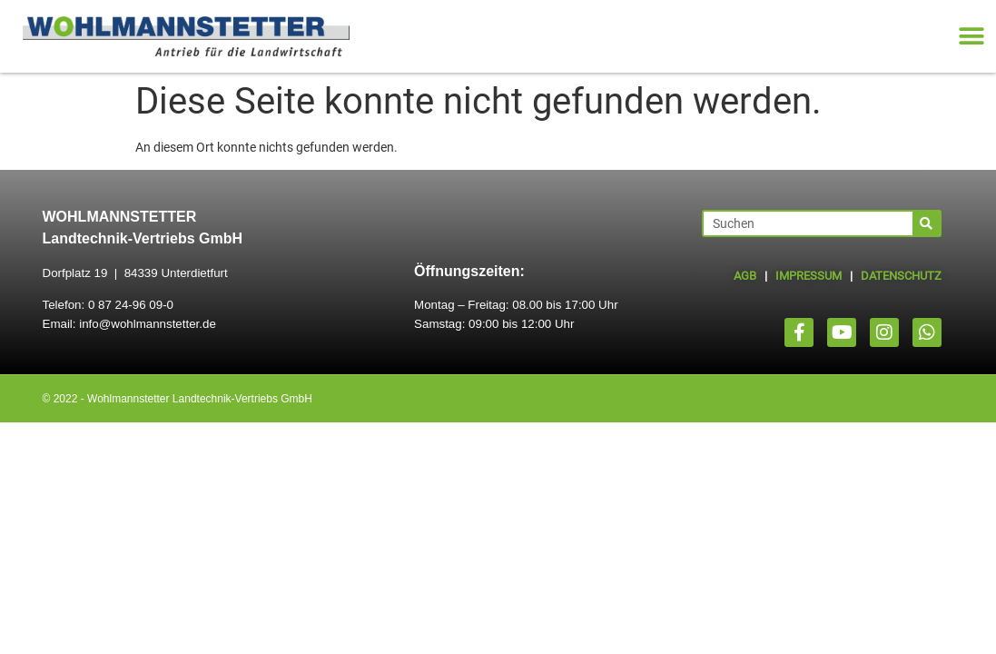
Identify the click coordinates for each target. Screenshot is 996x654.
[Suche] (926, 223)
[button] (971, 36)
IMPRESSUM (808, 275)
